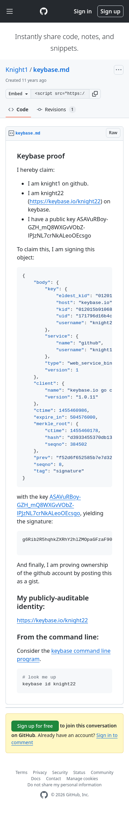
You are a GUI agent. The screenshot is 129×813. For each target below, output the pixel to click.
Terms (21, 772)
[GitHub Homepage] (44, 795)
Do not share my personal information (65, 785)
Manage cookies (82, 779)
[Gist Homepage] (44, 11)
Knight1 (17, 69)
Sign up (110, 11)
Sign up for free (35, 726)
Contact (53, 779)
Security (60, 772)
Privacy (40, 772)
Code (18, 109)
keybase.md (51, 69)
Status (79, 772)
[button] (95, 94)
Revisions (56, 109)
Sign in (83, 11)
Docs (36, 779)
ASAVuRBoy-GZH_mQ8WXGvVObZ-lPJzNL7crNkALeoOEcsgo (49, 505)
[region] (64, 422)
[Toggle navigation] (10, 11)
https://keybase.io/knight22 (65, 201)
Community (102, 772)
